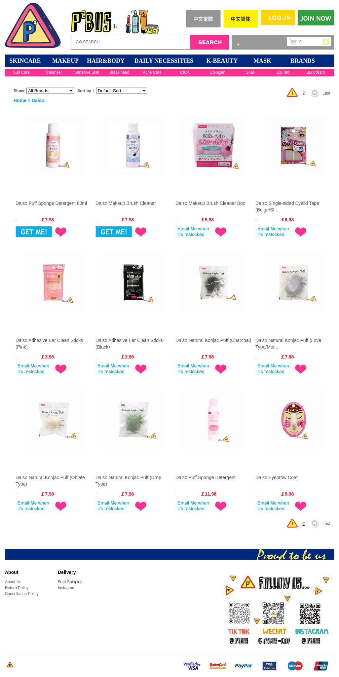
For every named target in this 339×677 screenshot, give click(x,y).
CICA (185, 72)
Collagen (217, 72)
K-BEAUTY (222, 60)
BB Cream (316, 72)
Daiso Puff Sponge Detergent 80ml (51, 203)
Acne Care (152, 72)
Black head (119, 72)
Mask (262, 60)
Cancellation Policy (21, 593)
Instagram (66, 587)
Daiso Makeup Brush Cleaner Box (210, 203)
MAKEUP (65, 60)
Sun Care (21, 72)
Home (20, 100)
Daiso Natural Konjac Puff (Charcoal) (213, 340)
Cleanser (54, 72)
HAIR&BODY (106, 60)
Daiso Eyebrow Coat (276, 477)
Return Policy (16, 587)
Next (316, 93)
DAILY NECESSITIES (163, 60)
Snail (250, 72)
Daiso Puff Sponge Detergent (205, 477)
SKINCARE (25, 60)
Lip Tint (283, 72)
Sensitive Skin (86, 72)
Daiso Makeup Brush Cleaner (125, 203)
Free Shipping (70, 582)
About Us (13, 582)
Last (326, 93)
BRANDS (302, 60)
